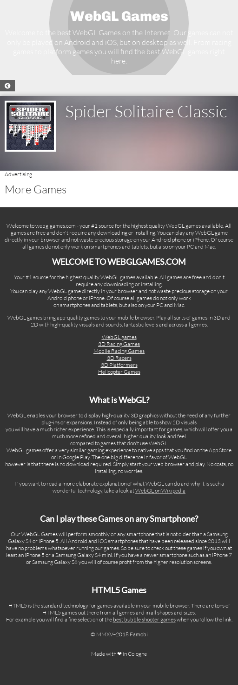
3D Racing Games (119, 343)
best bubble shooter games (144, 619)
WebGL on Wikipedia (160, 490)
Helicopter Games (119, 371)
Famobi (139, 634)
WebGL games (119, 336)
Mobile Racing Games (119, 350)
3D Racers (119, 357)
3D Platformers (119, 364)
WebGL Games (119, 16)
